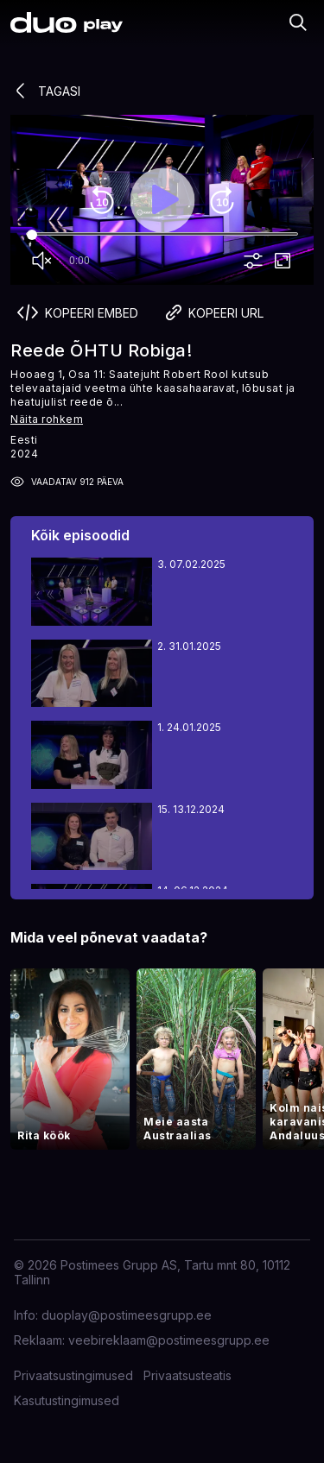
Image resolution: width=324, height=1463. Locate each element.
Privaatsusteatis (187, 1375)
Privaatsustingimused (73, 1375)
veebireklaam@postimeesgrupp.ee (169, 1340)
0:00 (79, 261)
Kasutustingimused (66, 1400)
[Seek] (162, 235)
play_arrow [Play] (162, 200)
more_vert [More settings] (253, 260)
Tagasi (45, 90)
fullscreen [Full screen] (282, 260)
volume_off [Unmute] (41, 260)
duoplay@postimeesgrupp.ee (126, 1315)
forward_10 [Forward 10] (222, 200)
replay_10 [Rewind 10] (102, 200)
